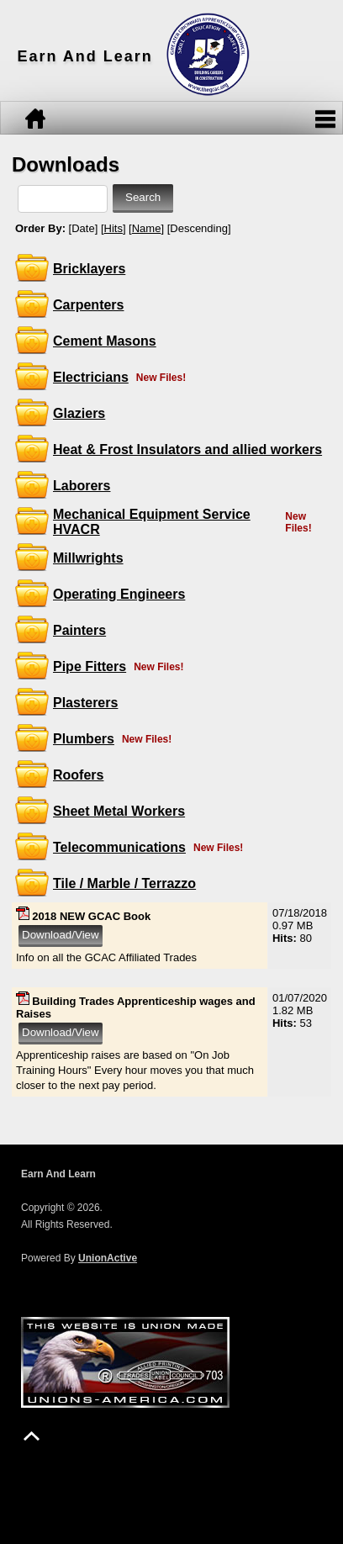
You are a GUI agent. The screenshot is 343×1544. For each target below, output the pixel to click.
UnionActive (107, 1258)
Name (146, 228)
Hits (113, 228)
